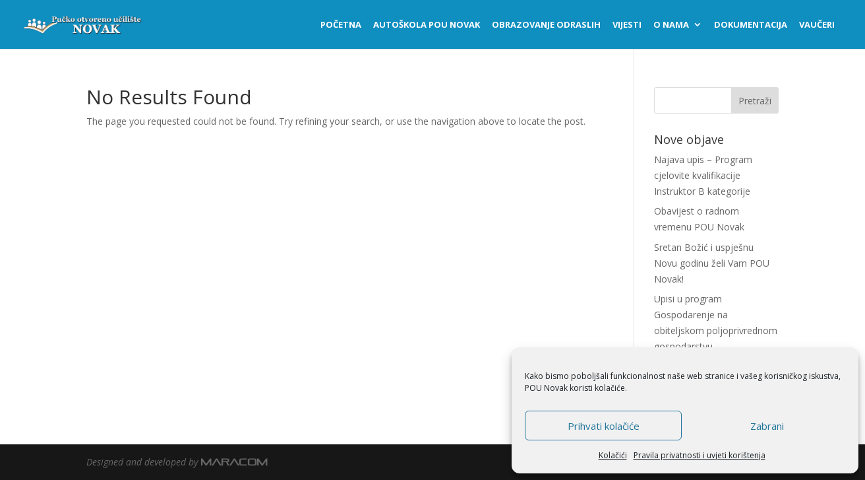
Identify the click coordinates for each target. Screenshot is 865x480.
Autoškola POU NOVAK (426, 25)
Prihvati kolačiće (604, 425)
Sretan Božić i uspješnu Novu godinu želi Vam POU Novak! (711, 263)
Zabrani (767, 425)
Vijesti (626, 25)
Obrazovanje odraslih (546, 25)
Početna (340, 25)
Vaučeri (817, 25)
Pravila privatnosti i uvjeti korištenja (699, 455)
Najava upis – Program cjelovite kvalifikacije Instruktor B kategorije (703, 175)
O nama (671, 25)
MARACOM (234, 461)
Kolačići (613, 455)
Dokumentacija (750, 25)
